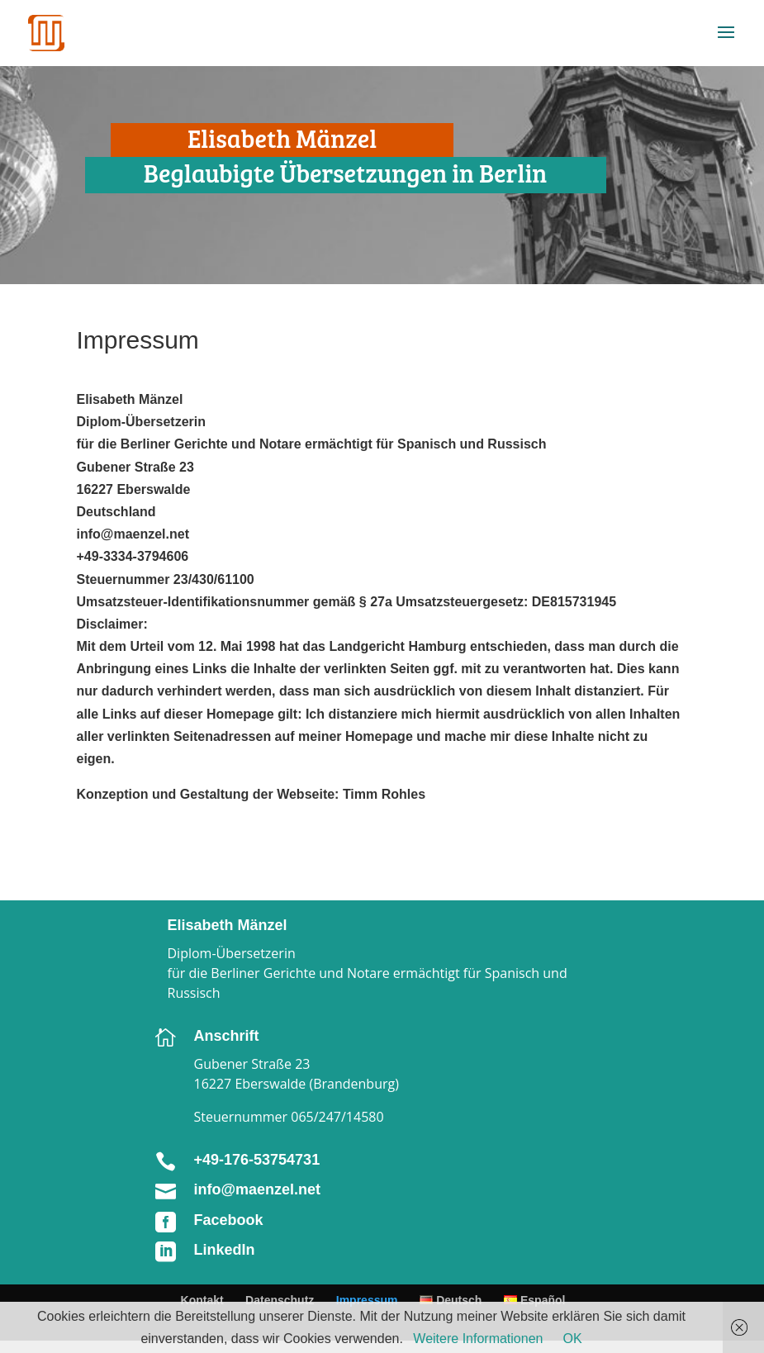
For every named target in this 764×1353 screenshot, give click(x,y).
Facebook (228, 1220)
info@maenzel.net (257, 1189)
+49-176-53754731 (257, 1159)
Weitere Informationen (478, 1339)
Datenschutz (279, 1300)
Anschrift (226, 1036)
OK (571, 1339)
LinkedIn (224, 1249)
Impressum (367, 1300)
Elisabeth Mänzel (227, 925)
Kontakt (202, 1300)
